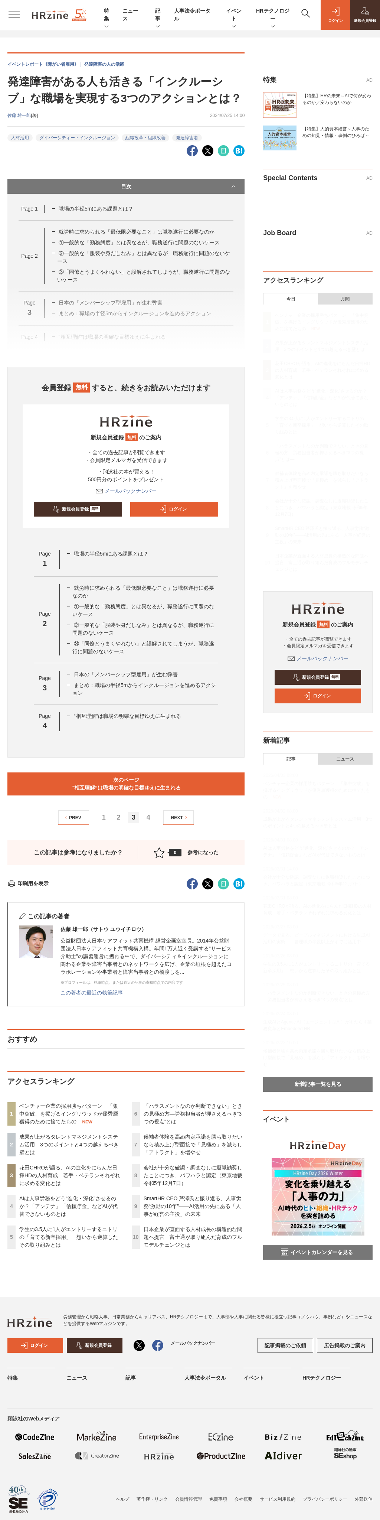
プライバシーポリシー (325, 1499)
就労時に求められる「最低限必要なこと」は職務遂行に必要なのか (136, 232)
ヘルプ (122, 1499)
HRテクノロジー (272, 15)
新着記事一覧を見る (318, 1084)
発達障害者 (187, 137)
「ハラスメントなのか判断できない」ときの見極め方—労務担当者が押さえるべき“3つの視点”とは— (193, 1113)
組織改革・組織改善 (145, 137)
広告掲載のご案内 (345, 1345)
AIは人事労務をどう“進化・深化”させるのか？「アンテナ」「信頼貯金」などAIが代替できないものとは (68, 1206)
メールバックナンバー (126, 491)
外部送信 (364, 1499)
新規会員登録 (76, 509)
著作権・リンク (152, 1499)
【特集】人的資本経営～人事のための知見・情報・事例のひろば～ (335, 132)
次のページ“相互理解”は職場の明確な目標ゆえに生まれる (126, 784)
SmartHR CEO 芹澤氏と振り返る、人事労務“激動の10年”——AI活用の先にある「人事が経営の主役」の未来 (193, 1206)
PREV (72, 817)
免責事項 (218, 1499)
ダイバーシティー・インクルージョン (77, 137)
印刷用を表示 (28, 883)
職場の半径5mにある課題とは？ (96, 209)
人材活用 (20, 137)
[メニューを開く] (14, 15)
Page (29, 209)
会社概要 (243, 1499)
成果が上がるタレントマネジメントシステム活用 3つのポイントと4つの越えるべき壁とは (69, 1144)
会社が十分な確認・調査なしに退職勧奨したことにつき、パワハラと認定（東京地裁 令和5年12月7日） (193, 1175)
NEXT (180, 817)
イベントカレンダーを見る (317, 1252)
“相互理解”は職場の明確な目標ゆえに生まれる (127, 716)
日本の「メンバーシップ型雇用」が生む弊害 (128, 674)
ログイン (173, 509)
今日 (290, 299)
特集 (106, 15)
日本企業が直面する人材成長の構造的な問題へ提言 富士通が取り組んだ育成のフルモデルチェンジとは (193, 1237)
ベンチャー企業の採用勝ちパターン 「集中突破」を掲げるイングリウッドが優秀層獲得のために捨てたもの (68, 1113)
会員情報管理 (188, 1499)
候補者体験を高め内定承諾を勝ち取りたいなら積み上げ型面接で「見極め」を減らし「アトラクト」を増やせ (193, 1144)
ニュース (345, 759)
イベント (234, 15)
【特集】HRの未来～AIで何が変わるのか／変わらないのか (336, 99)
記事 (157, 15)
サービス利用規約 (277, 1499)
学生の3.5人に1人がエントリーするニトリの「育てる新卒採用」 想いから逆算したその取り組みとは (68, 1237)
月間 (345, 299)
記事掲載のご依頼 (285, 1345)
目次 (179, 186)
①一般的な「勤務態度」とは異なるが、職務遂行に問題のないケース (139, 242)
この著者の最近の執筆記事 (91, 993)
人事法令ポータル (205, 1378)
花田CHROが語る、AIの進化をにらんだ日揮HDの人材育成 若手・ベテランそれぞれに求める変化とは (69, 1175)
